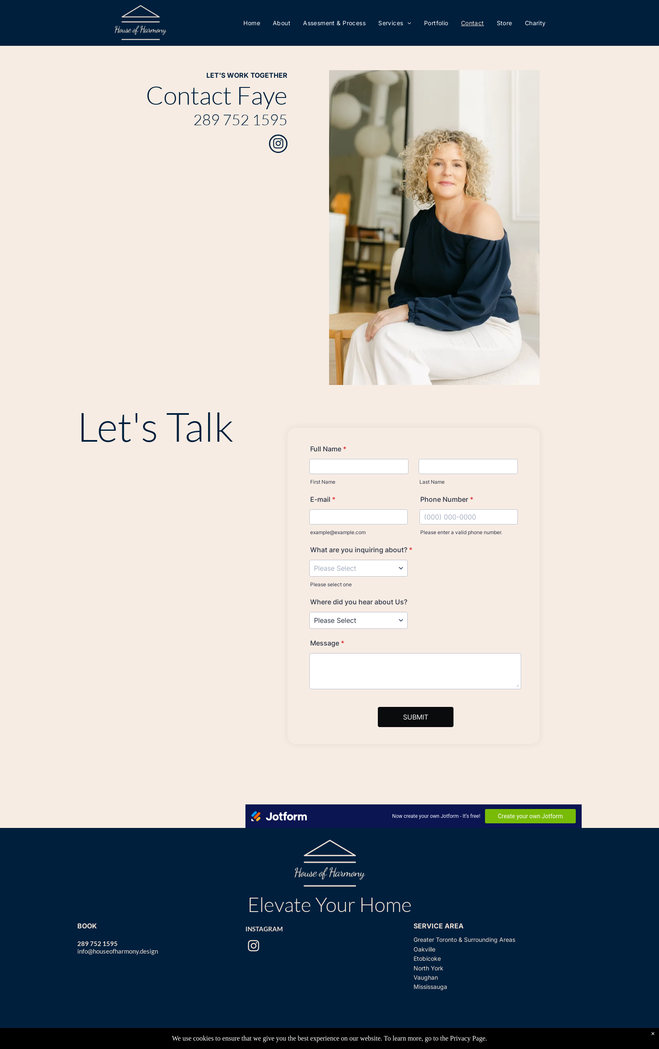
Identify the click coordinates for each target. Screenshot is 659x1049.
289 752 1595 (240, 119)
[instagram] (278, 144)
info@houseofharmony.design (117, 951)
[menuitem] (251, 23)
